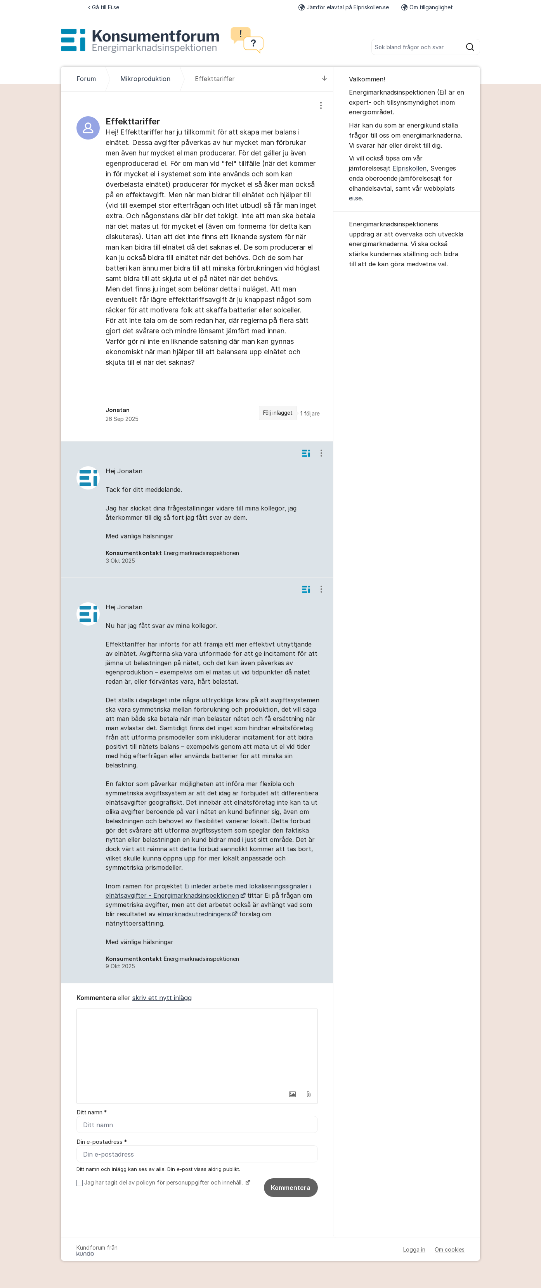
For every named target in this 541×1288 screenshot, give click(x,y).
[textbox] (197, 1047)
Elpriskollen (409, 168)
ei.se (355, 198)
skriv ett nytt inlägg (162, 998)
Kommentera (290, 1187)
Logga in (414, 1249)
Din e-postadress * (101, 1141)
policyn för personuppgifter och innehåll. (190, 1182)
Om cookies (450, 1249)
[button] (292, 1094)
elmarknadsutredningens (194, 914)
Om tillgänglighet (427, 7)
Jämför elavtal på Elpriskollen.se (343, 7)
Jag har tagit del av (166, 1182)
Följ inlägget (278, 413)
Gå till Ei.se (103, 7)
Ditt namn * (91, 1112)
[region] (197, 266)
